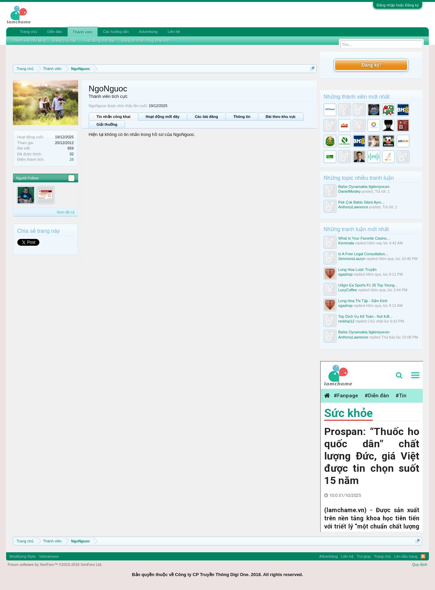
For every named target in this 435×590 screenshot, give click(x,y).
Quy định (420, 564)
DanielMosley (349, 191)
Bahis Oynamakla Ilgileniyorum (363, 187)
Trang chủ (28, 32)
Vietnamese (49, 556)
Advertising (148, 32)
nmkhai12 (346, 321)
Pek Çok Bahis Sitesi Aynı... (361, 202)
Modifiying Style (23, 556)
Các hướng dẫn (116, 32)
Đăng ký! (371, 65)
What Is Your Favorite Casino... (364, 238)
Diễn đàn (54, 32)
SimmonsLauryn (351, 259)
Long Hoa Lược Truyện (357, 269)
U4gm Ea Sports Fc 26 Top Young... (368, 285)
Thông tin (241, 117)
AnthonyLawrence (353, 207)
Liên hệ (174, 32)
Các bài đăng (206, 117)
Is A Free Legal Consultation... (363, 254)
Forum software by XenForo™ (55, 564)
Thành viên (82, 32)
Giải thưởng (107, 124)
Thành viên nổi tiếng (29, 40)
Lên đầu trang (405, 556)
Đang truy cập (64, 40)
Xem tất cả (65, 212)
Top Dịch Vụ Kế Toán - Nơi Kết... (365, 316)
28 (72, 159)
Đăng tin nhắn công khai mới (145, 40)
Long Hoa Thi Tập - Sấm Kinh (362, 301)
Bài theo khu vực (281, 117)
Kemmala (346, 243)
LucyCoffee (347, 290)
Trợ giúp (364, 556)
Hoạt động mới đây (162, 117)
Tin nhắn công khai (113, 117)
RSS (423, 556)
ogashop (345, 274)
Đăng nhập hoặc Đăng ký (398, 5)
